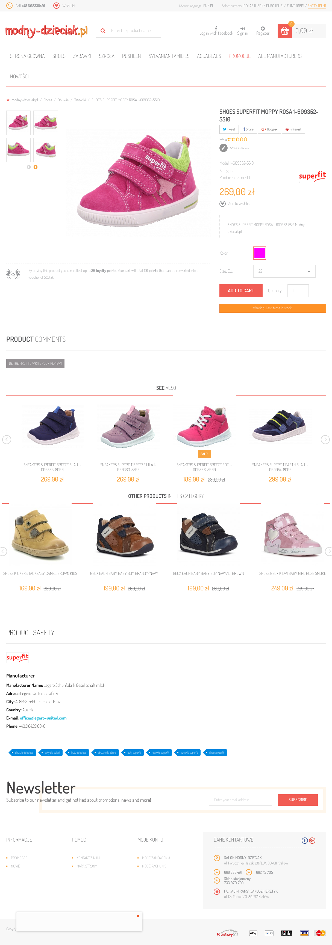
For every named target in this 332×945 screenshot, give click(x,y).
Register (262, 31)
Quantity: (275, 290)
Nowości (19, 76)
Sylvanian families (169, 55)
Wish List (69, 5)
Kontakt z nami (89, 857)
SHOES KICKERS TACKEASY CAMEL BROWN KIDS (40, 573)
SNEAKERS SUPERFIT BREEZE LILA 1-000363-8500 (128, 467)
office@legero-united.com (43, 718)
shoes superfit (216, 752)
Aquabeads (209, 55)
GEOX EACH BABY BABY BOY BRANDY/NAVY (124, 573)
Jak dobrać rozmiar (93, 882)
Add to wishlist (239, 203)
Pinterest (293, 129)
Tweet (229, 129)
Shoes (59, 55)
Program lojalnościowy (31, 882)
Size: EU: (226, 271)
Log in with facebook (216, 29)
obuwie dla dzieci (107, 752)
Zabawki (82, 55)
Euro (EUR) (275, 5)
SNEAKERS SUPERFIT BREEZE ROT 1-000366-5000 (204, 467)
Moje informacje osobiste (164, 882)
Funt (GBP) (296, 5)
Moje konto (150, 839)
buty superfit (134, 752)
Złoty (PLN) (317, 5)
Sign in (242, 31)
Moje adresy (152, 874)
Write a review (239, 148)
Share (248, 129)
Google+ (270, 129)
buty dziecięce (78, 752)
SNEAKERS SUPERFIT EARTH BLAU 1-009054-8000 (280, 467)
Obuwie (63, 99)
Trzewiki (80, 99)
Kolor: (223, 253)
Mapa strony (87, 866)
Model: (224, 163)
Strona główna (27, 55)
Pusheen (131, 55)
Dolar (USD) (253, 5)
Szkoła (106, 55)
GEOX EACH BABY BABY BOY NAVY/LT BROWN (208, 573)
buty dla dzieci (52, 752)
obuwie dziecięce (24, 752)
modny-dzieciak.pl (22, 99)
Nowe (15, 866)
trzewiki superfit (189, 752)
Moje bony (151, 890)
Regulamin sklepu (91, 890)
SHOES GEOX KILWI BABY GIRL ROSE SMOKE (292, 573)
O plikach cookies (25, 890)
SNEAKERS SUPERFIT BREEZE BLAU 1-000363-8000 (52, 467)
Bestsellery (21, 874)
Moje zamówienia (156, 857)
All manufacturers (280, 55)
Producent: (228, 177)
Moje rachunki (154, 866)
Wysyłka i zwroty (91, 874)
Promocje (240, 55)
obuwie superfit (160, 752)
